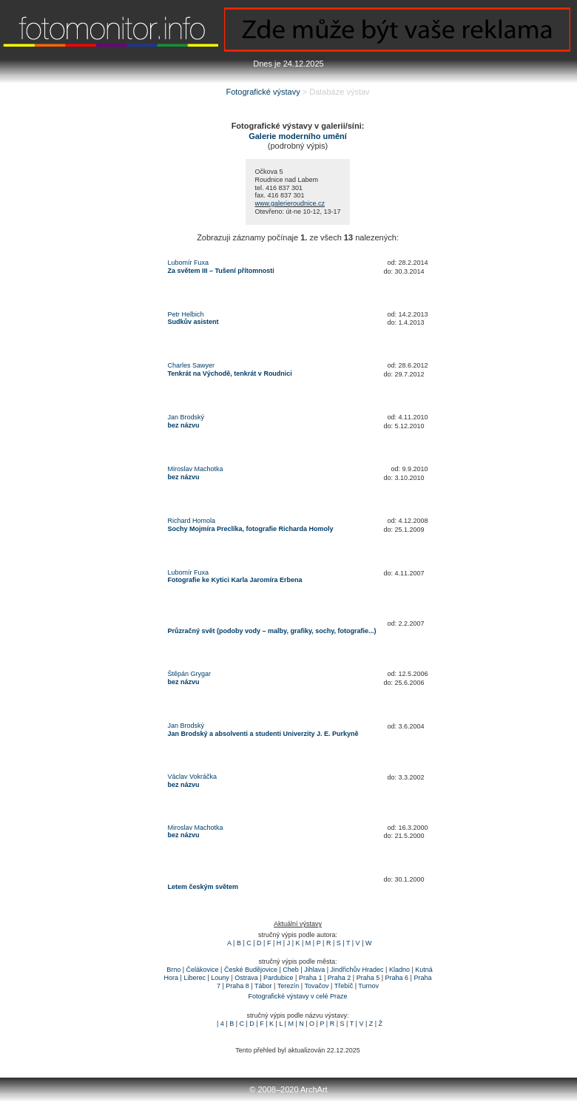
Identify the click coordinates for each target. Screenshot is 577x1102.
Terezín (288, 986)
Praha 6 (397, 977)
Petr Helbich (186, 314)
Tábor (263, 986)
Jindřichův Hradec (357, 969)
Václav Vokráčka (192, 776)
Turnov (368, 986)
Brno (173, 969)
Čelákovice (202, 969)
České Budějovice (250, 969)
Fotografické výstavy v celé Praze (297, 996)
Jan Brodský (186, 417)
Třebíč (344, 986)
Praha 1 (311, 977)
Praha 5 (368, 977)
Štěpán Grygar (190, 673)
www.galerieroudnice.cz (289, 203)
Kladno (399, 969)
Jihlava (314, 969)
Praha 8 (237, 986)
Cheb (291, 969)
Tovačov (316, 986)
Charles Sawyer (191, 365)
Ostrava (246, 977)
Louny (220, 977)
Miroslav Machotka (195, 469)
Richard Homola (192, 520)
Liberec (194, 977)
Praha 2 (339, 977)
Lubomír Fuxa (188, 262)
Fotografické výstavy (263, 91)
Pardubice (278, 977)
